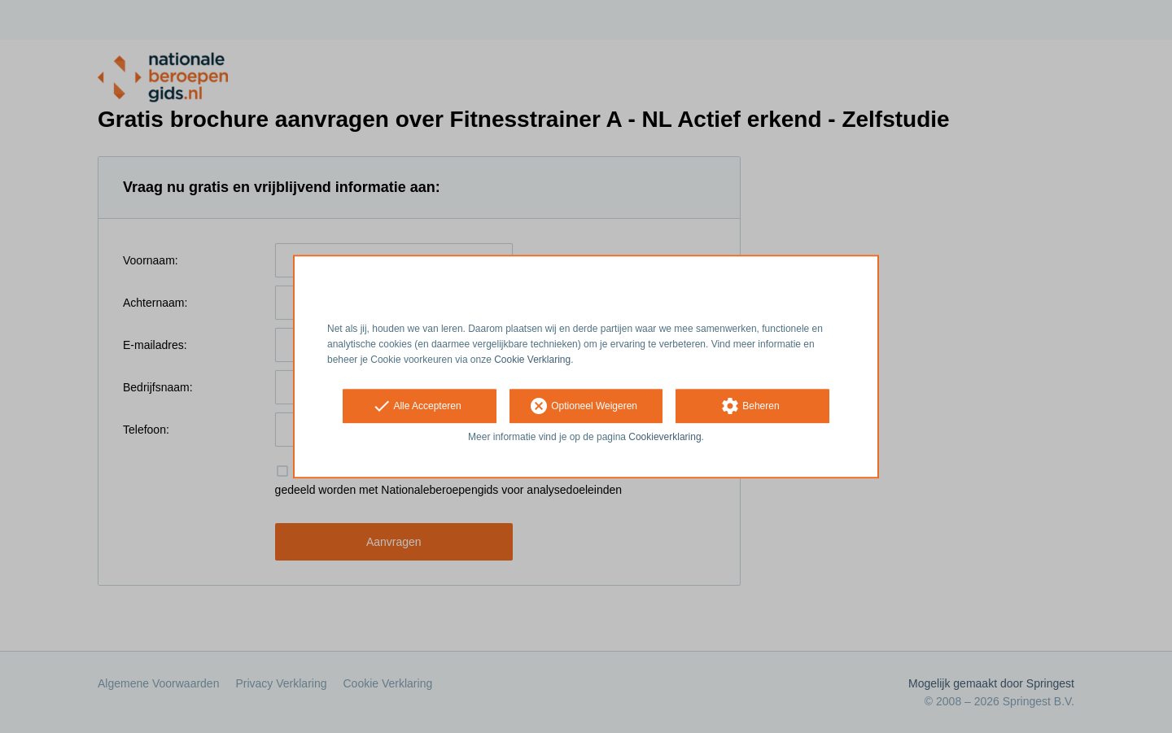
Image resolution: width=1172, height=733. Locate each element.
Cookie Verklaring (532, 359)
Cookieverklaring (664, 437)
